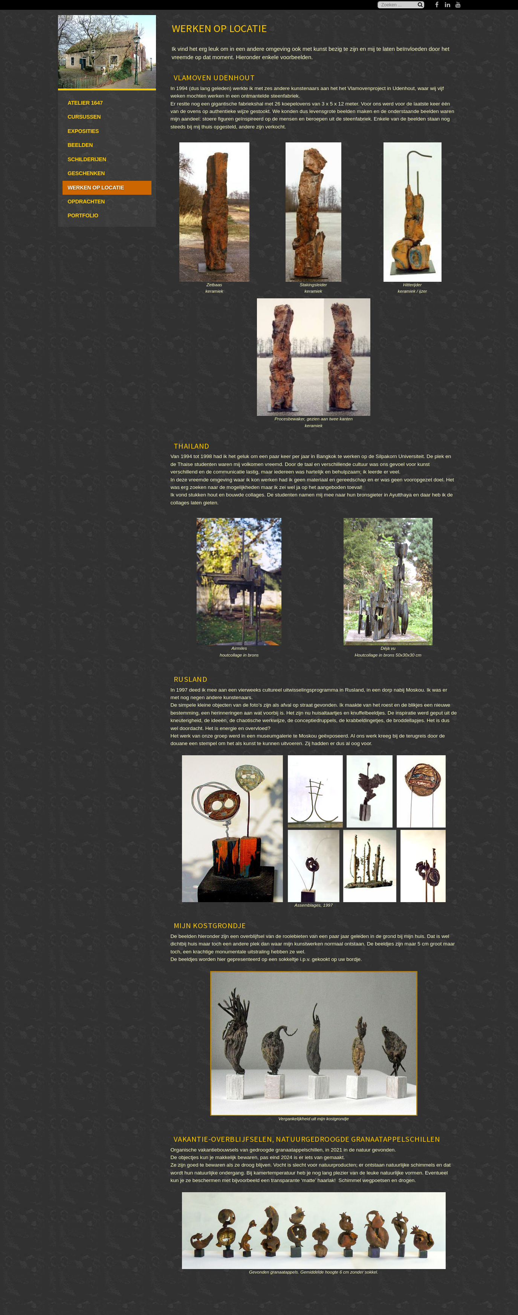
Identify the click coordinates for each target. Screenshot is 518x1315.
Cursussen (84, 117)
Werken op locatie (96, 188)
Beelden (80, 145)
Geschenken (86, 173)
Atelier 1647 (85, 103)
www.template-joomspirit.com (514, 1275)
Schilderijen (87, 159)
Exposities (83, 131)
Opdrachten (86, 202)
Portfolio (83, 215)
